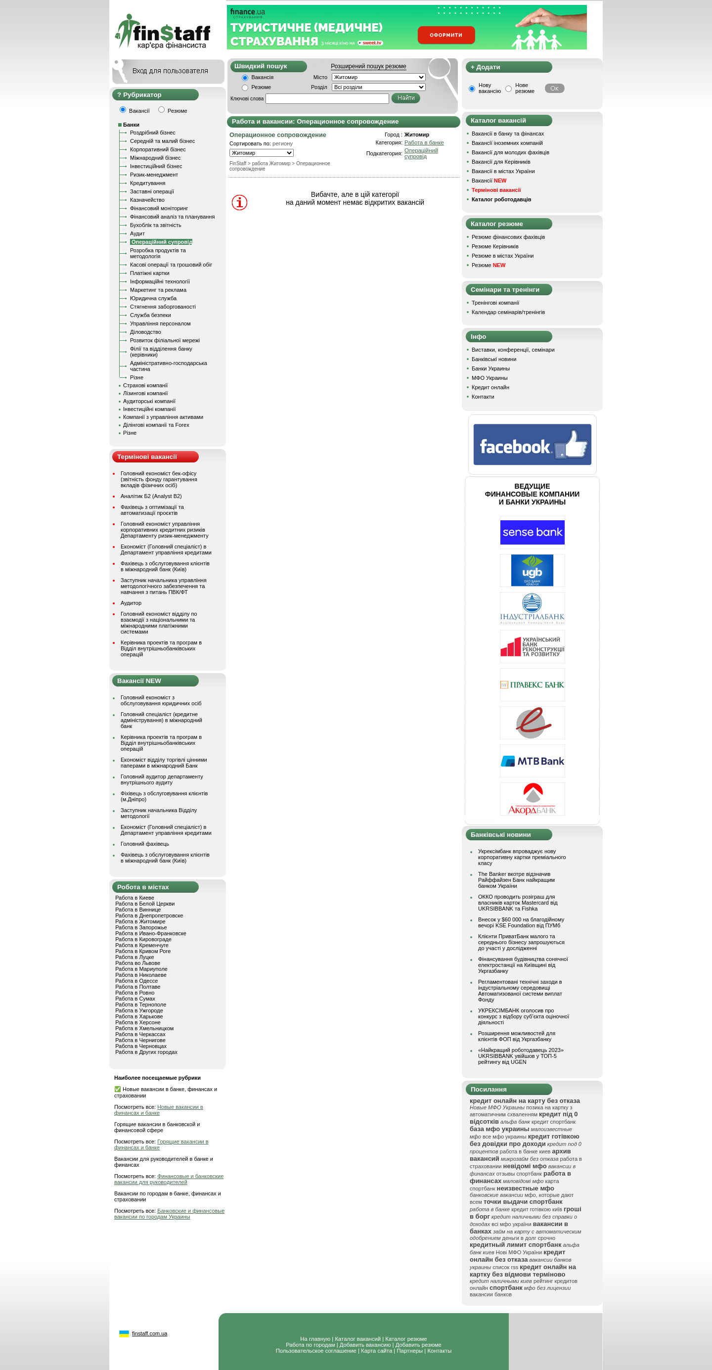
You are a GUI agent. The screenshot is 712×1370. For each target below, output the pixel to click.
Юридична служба (153, 298)
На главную (315, 1339)
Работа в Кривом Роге (143, 951)
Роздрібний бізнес (153, 133)
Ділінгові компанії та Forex (156, 425)
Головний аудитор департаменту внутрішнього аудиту (162, 779)
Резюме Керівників (495, 246)
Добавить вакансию (365, 1345)
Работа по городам (310, 1345)
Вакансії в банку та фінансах (508, 134)
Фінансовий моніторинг (159, 208)
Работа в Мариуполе (141, 969)
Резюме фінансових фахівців (508, 237)
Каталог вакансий (358, 1339)
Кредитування (148, 183)
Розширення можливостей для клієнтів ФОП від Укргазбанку (516, 1036)
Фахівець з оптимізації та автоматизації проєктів (152, 510)
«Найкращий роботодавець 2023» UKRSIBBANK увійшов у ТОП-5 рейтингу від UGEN (521, 1056)
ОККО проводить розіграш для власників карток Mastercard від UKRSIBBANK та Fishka (518, 903)
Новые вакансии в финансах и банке (158, 1110)
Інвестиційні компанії (149, 409)
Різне (136, 377)
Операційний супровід (421, 153)
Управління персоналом (160, 323)
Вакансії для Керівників (501, 162)
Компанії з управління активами (163, 417)
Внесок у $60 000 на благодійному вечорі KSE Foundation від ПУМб (521, 922)
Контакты (439, 1351)
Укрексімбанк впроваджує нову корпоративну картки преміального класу (522, 857)
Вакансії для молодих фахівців (510, 152)
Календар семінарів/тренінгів (508, 312)
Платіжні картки (150, 273)
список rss (505, 1267)
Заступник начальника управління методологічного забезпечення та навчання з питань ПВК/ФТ (164, 586)
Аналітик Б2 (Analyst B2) (151, 496)
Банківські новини (494, 359)
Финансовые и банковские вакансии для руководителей (168, 1179)
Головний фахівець (145, 844)
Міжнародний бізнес (155, 158)
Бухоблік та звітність (155, 225)
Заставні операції (152, 191)
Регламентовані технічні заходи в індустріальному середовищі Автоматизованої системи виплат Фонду (520, 991)
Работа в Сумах (135, 999)
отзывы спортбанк (519, 1174)
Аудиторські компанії (149, 401)
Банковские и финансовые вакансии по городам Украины (169, 1214)
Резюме (261, 87)
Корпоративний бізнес (158, 149)
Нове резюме (524, 88)
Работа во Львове (137, 963)
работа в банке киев (525, 1151)
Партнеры (410, 1351)
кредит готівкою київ (536, 1209)
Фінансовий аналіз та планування (172, 217)
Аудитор (131, 603)
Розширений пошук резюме (368, 66)
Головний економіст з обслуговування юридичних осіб (161, 700)
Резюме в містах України (503, 256)
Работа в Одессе (136, 981)
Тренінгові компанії (495, 303)
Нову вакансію (490, 88)
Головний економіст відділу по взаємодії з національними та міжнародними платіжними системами (159, 623)
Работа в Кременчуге (142, 945)
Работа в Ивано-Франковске (150, 933)
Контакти (483, 397)
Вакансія (263, 77)
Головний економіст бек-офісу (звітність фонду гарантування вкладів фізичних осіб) (159, 479)
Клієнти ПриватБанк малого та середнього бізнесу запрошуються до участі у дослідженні (521, 942)
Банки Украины (491, 368)
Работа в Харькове (139, 1016)
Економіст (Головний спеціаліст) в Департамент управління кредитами (166, 549)
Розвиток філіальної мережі (165, 340)
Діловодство (145, 332)
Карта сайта (376, 1351)
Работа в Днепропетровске (149, 915)
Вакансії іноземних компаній (507, 143)
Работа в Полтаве (137, 987)
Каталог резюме (406, 1339)
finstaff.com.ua (149, 1333)
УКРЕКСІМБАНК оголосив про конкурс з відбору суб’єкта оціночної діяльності (523, 1016)
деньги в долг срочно (529, 1238)
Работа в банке (424, 142)
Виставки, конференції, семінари (513, 350)
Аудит (137, 233)
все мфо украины (505, 1137)
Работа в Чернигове (140, 1040)
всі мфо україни (511, 1224)
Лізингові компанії (145, 393)
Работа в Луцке (134, 957)
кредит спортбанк (554, 1122)
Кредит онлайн (490, 387)
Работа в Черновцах (141, 1046)
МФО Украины (490, 378)
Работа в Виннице (138, 910)
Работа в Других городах (146, 1052)
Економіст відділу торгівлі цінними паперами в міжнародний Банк (164, 763)
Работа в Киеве (134, 898)
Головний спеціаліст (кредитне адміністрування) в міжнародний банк (161, 720)
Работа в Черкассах (140, 1034)
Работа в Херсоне (138, 1022)
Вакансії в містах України (503, 171)
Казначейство (147, 200)
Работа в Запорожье (141, 927)
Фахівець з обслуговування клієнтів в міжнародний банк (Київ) (165, 566)
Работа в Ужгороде (139, 1010)
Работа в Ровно (134, 993)
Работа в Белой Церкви (145, 904)
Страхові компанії (145, 385)
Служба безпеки (150, 315)
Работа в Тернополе (140, 1004)
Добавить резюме (419, 1345)
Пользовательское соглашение (316, 1351)
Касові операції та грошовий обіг (171, 265)
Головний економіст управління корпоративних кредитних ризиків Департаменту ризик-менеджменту (165, 530)
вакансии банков (491, 1294)
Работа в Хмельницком (144, 1028)
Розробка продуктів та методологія (158, 253)
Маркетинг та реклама (158, 290)
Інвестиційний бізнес (156, 166)
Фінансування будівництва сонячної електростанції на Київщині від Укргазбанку (523, 965)
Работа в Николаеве (141, 975)
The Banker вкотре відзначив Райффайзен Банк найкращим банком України (516, 880)
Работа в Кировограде (143, 939)
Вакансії (489, 180)
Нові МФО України (519, 1252)
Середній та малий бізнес (162, 141)
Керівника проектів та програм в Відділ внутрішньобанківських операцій (161, 648)
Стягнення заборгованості (163, 307)
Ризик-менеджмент (154, 175)
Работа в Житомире (140, 921)
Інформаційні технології (160, 281)
